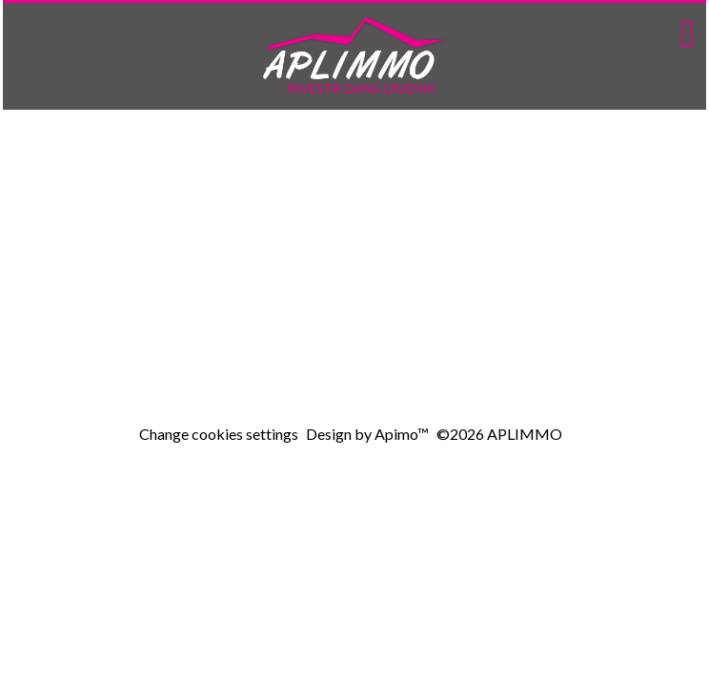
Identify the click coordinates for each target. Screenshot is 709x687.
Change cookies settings (218, 434)
